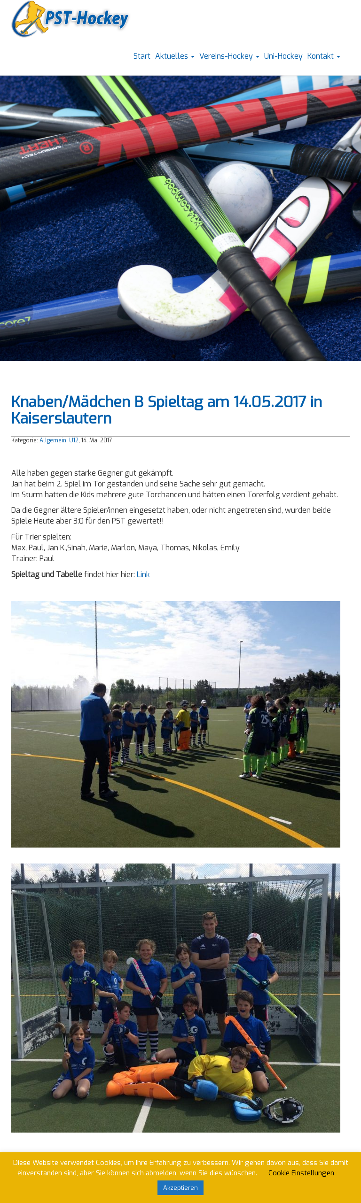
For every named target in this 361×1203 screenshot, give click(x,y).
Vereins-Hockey (229, 56)
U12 (73, 440)
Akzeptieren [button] (180, 1188)
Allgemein (52, 440)
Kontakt (323, 56)
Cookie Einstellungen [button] (301, 1173)
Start (141, 56)
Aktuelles (175, 56)
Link (143, 574)
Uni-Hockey (283, 56)
